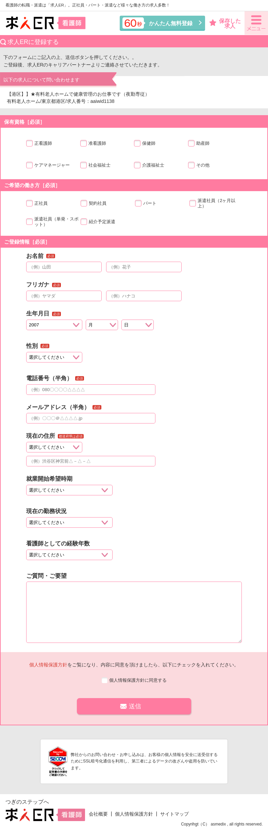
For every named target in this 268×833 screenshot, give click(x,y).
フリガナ (37, 284)
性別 (32, 346)
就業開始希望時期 (49, 479)
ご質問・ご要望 (46, 576)
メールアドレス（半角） (58, 407)
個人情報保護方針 (48, 664)
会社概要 (98, 814)
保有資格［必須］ (24, 122)
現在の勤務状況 (46, 511)
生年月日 (37, 313)
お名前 (35, 256)
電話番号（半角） (49, 378)
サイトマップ (174, 814)
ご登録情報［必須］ (27, 242)
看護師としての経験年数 (58, 543)
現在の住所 (40, 436)
